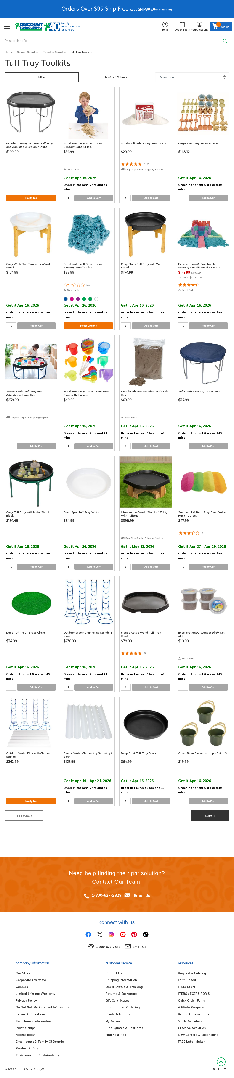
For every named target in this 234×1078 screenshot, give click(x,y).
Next (210, 815)
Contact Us (114, 973)
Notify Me (31, 198)
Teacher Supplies (54, 52)
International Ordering (123, 1007)
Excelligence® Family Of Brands (40, 1041)
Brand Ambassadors (193, 1014)
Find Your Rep (116, 1034)
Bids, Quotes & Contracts (124, 1028)
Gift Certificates (117, 1000)
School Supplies (28, 52)
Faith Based (187, 980)
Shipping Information (121, 980)
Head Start (186, 987)
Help (165, 26)
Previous (24, 815)
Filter (42, 77)
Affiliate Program (191, 1007)
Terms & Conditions (30, 1014)
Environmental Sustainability (37, 1055)
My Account (114, 1021)
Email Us (142, 895)
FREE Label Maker (191, 1041)
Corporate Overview (31, 980)
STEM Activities (190, 1021)
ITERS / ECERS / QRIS (194, 993)
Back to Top (221, 1064)
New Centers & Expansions (198, 1034)
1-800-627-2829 (106, 895)
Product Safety (27, 1048)
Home (9, 52)
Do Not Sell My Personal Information (43, 1007)
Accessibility (25, 1034)
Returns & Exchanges (121, 993)
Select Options (88, 325)
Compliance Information (34, 1021)
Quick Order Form (191, 1000)
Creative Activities (192, 1028)
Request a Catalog (192, 973)
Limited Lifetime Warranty (35, 993)
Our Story (23, 973)
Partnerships (25, 1028)
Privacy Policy (26, 1000)
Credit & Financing (119, 1014)
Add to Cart (94, 198)
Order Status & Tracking (124, 987)
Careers (22, 987)
